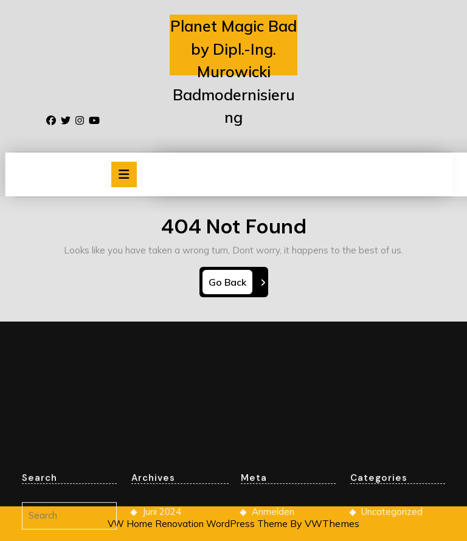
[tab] (124, 174)
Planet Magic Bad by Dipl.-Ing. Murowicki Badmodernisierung (233, 71)
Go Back (230, 284)
